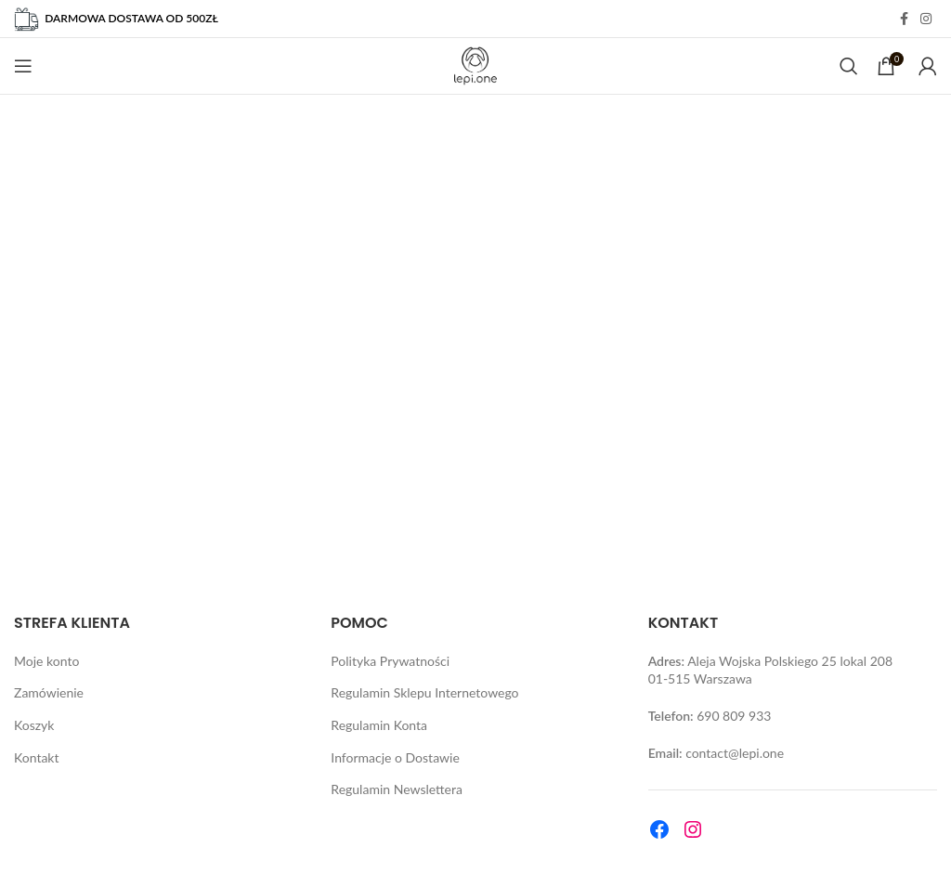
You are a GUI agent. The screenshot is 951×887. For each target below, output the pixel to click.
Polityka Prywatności (390, 661)
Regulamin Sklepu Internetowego (424, 692)
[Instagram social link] (926, 19)
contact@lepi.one (734, 753)
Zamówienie (49, 692)
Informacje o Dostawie (395, 757)
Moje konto (46, 661)
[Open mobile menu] (23, 66)
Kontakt (36, 757)
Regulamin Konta (379, 725)
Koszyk (34, 725)
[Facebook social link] (903, 19)
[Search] (848, 66)
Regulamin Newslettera (396, 789)
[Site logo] (476, 64)
